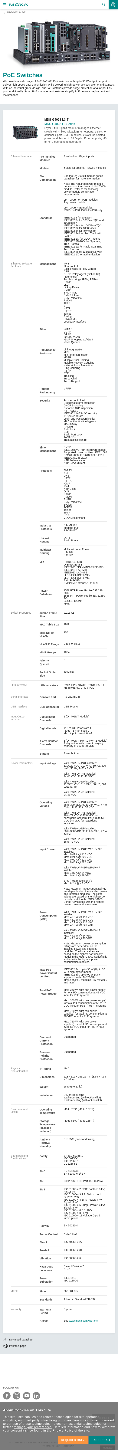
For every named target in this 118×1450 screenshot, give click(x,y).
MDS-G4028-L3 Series (59, 124)
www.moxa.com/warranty (84, 1320)
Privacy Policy (63, 1430)
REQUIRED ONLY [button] (72, 1440)
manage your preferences (33, 1427)
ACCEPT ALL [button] (102, 1440)
